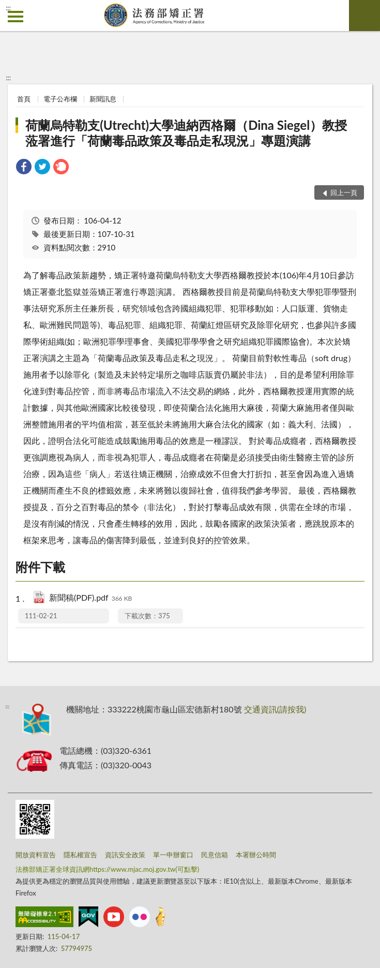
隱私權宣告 (80, 855)
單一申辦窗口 (173, 855)
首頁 (24, 99)
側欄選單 (15, 16)
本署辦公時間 (256, 855)
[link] (24, 168)
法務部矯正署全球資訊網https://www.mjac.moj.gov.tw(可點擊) (107, 869)
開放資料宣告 (36, 855)
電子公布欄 (60, 99)
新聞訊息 (102, 99)
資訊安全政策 (125, 855)
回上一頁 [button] (343, 192)
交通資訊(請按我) (275, 709)
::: (8, 8)
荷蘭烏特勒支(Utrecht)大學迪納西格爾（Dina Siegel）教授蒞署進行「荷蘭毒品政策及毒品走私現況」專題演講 (186, 132)
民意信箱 (214, 855)
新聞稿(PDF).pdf (90, 598)
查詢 (364, 15)
